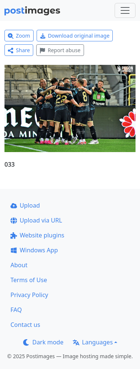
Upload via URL (36, 220)
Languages (93, 342)
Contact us (25, 325)
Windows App (34, 250)
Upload (25, 205)
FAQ (16, 310)
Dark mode (43, 342)
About (18, 265)
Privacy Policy (29, 295)
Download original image (75, 35)
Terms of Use (28, 280)
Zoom (19, 35)
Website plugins (37, 235)
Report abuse (60, 50)
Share (19, 50)
